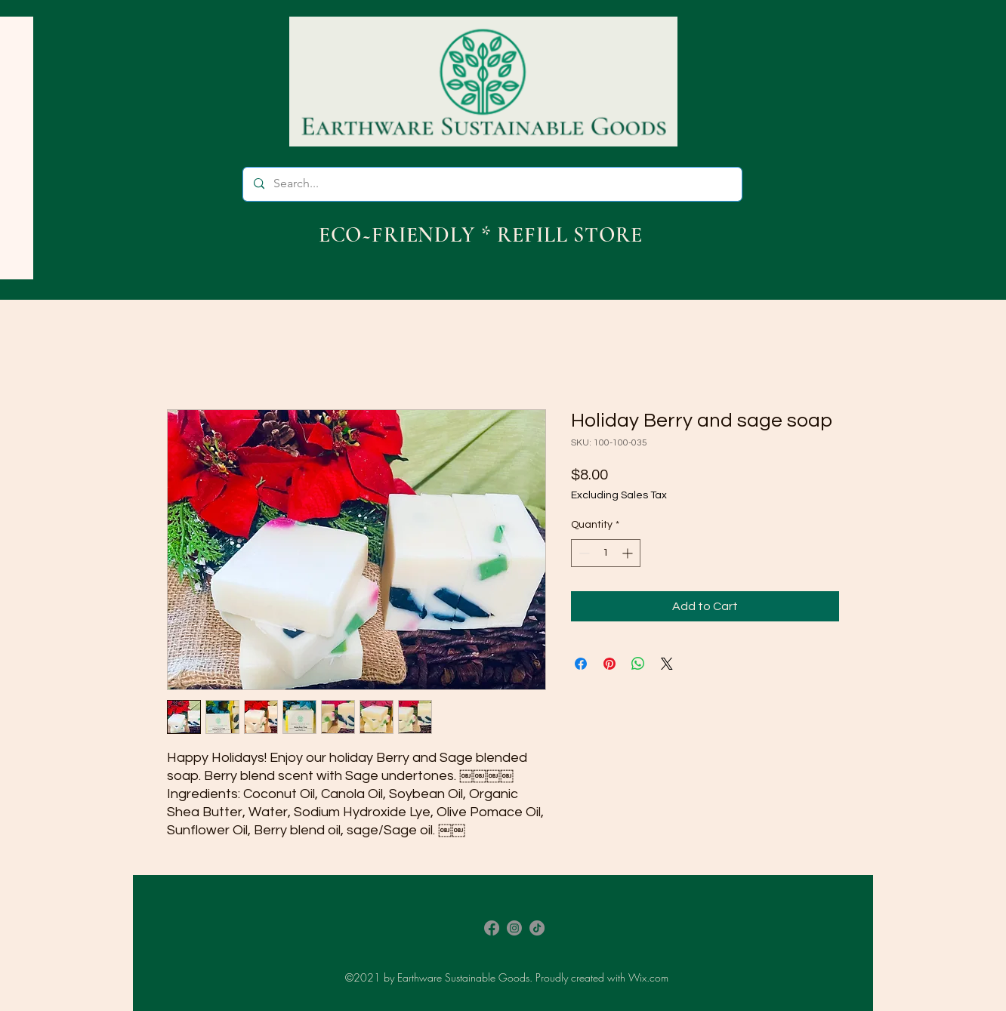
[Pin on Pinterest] (609, 664)
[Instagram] (514, 927)
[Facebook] (491, 927)
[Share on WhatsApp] (638, 664)
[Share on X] (667, 664)
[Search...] (491, 184)
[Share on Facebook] (581, 664)
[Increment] (628, 553)
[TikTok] (537, 927)
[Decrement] (582, 553)
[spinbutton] (605, 553)
